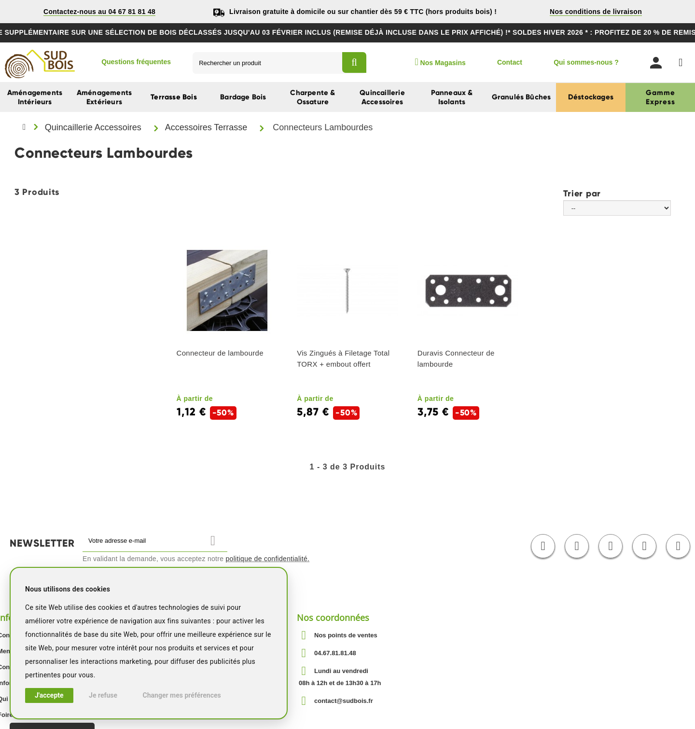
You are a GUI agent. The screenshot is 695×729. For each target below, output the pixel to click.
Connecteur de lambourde (220, 353)
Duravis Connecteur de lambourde (456, 358)
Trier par (582, 193)
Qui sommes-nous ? (586, 62)
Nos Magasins (440, 62)
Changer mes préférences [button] (182, 695)
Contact (509, 62)
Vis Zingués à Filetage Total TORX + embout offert (343, 358)
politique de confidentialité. (268, 559)
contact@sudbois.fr (343, 700)
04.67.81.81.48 (335, 653)
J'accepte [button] (49, 695)
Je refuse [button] (103, 695)
